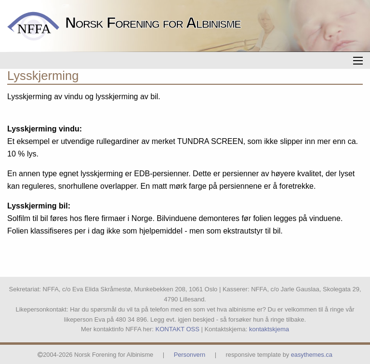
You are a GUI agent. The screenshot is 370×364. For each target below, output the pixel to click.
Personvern (189, 354)
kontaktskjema (269, 329)
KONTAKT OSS (177, 329)
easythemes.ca (311, 354)
